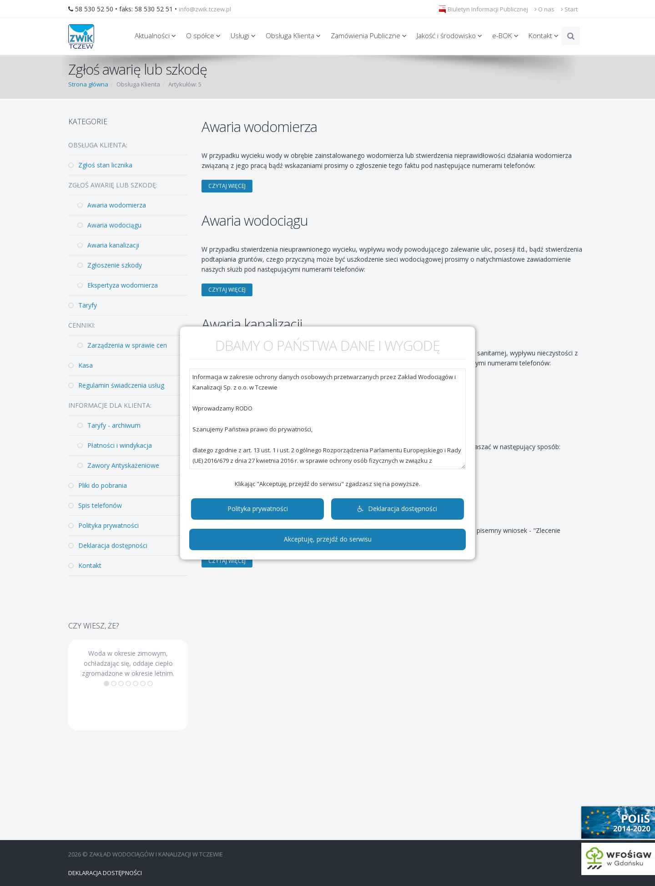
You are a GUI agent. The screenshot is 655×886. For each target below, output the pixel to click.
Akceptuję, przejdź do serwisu (328, 539)
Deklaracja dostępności (397, 508)
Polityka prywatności (257, 508)
